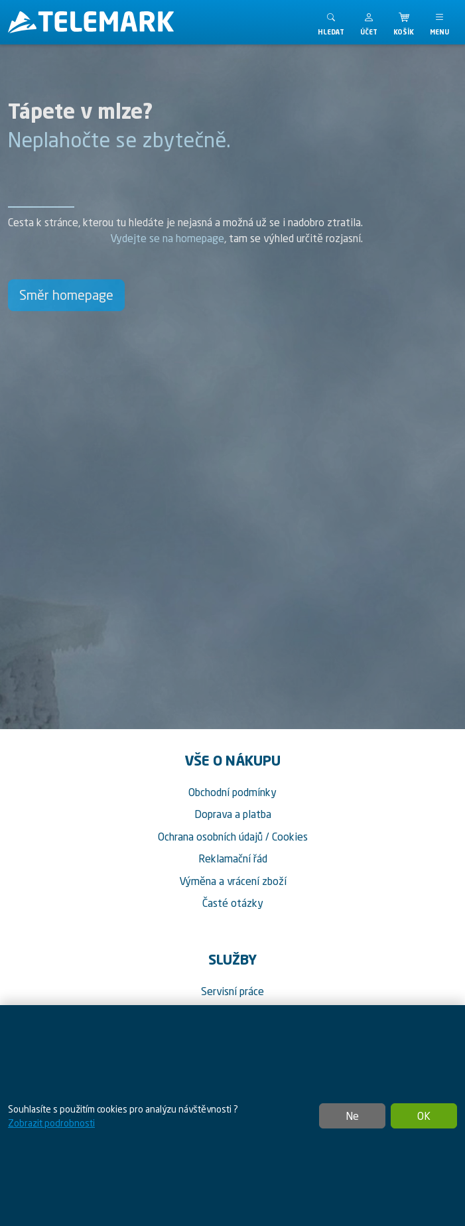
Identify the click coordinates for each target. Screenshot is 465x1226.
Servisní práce (232, 991)
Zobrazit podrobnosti (51, 1122)
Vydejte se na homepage (167, 238)
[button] (368, 22)
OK (424, 1116)
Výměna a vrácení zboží (233, 881)
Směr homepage (66, 295)
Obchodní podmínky (232, 792)
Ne (352, 1116)
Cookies (290, 836)
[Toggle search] (331, 22)
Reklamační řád (232, 858)
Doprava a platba (232, 814)
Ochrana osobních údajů (210, 836)
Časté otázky (232, 903)
